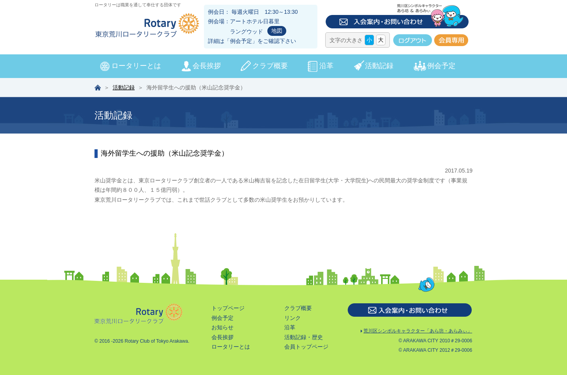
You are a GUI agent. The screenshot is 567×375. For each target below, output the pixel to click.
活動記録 (379, 66)
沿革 (326, 66)
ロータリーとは (136, 66)
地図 (276, 31)
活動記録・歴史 (303, 337)
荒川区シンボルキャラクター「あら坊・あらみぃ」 (416, 331)
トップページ (228, 308)
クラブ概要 (270, 66)
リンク (292, 318)
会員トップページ (306, 346)
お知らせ (222, 327)
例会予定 (241, 41)
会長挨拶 (207, 66)
